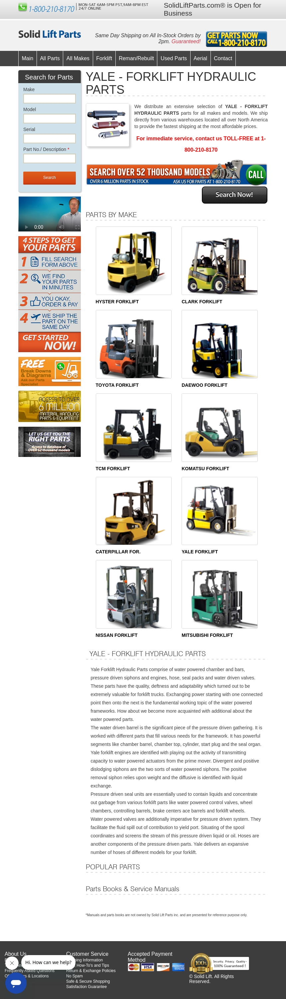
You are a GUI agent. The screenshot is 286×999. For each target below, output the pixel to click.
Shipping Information (84, 960)
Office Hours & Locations (27, 976)
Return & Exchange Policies (91, 970)
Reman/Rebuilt (136, 58)
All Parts (50, 58)
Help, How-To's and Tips (87, 965)
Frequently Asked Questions (30, 970)
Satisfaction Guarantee (86, 986)
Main (28, 58)
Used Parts (174, 58)
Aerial (200, 58)
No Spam (74, 976)
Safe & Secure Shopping (88, 981)
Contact (223, 58)
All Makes (78, 58)
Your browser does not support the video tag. (59, 220)
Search (49, 177)
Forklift (104, 58)
